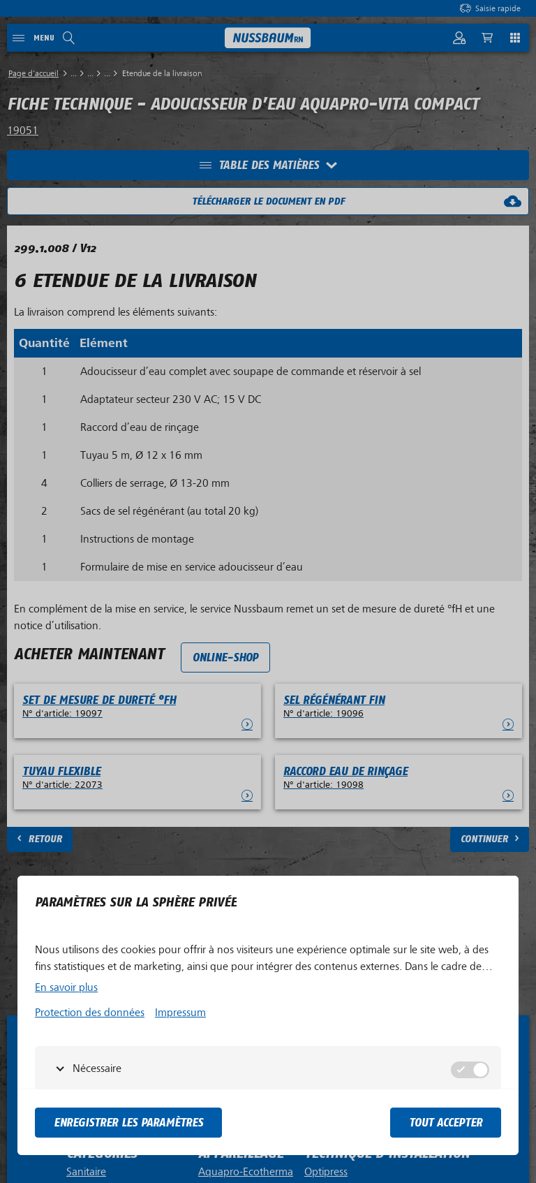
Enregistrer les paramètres (128, 1122)
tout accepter (445, 1122)
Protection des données (89, 1012)
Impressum (180, 1012)
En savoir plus (66, 987)
